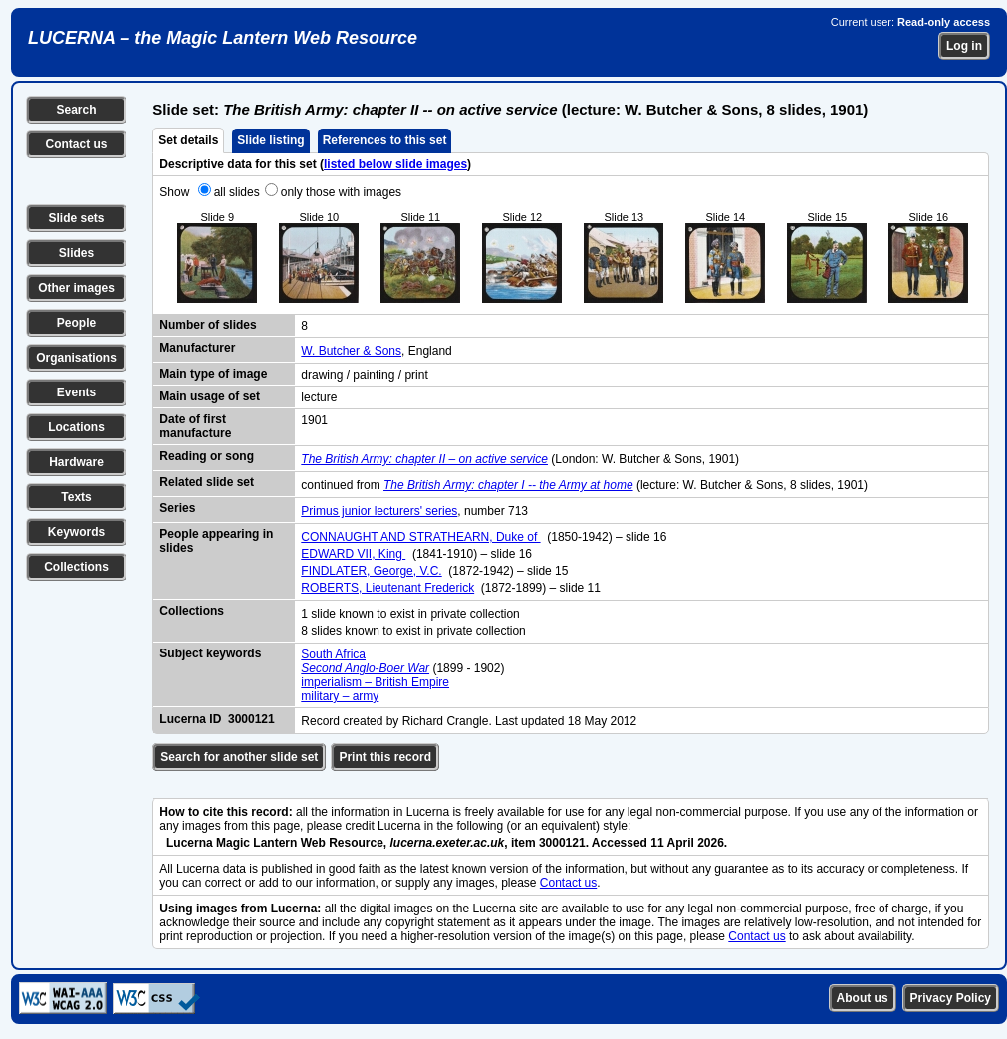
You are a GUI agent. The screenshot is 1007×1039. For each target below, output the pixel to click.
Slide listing (270, 140)
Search (76, 110)
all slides (237, 192)
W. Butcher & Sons (351, 351)
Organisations (76, 358)
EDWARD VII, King (353, 554)
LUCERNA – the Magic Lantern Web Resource (222, 38)
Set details (188, 140)
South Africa (333, 654)
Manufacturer (197, 348)
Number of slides (207, 325)
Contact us (76, 144)
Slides (76, 253)
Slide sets (76, 218)
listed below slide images (395, 164)
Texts (76, 497)
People (76, 323)
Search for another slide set (239, 757)
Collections (76, 567)
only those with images (341, 192)
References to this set (385, 140)
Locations (76, 427)
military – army (339, 696)
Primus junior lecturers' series (379, 511)
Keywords (76, 532)
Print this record (385, 757)
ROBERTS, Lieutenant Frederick (387, 588)
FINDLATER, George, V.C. (371, 571)
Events (76, 392)
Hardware (76, 462)
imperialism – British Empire (375, 682)
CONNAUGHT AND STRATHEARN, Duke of (420, 537)
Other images (76, 288)
